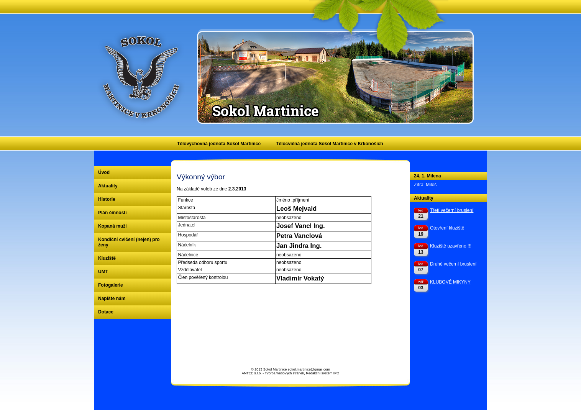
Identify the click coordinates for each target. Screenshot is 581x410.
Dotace (105, 312)
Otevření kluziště (447, 228)
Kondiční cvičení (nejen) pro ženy (129, 242)
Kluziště (107, 258)
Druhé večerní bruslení (453, 264)
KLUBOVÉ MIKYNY (450, 282)
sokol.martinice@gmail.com (309, 369)
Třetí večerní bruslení (451, 210)
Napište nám (111, 298)
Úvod (104, 172)
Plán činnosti (112, 212)
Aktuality (108, 186)
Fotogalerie (110, 285)
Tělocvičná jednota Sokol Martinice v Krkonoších (329, 143)
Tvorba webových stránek (284, 373)
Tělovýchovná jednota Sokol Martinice (219, 143)
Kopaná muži (112, 226)
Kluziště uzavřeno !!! (450, 246)
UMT (103, 271)
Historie (106, 199)
